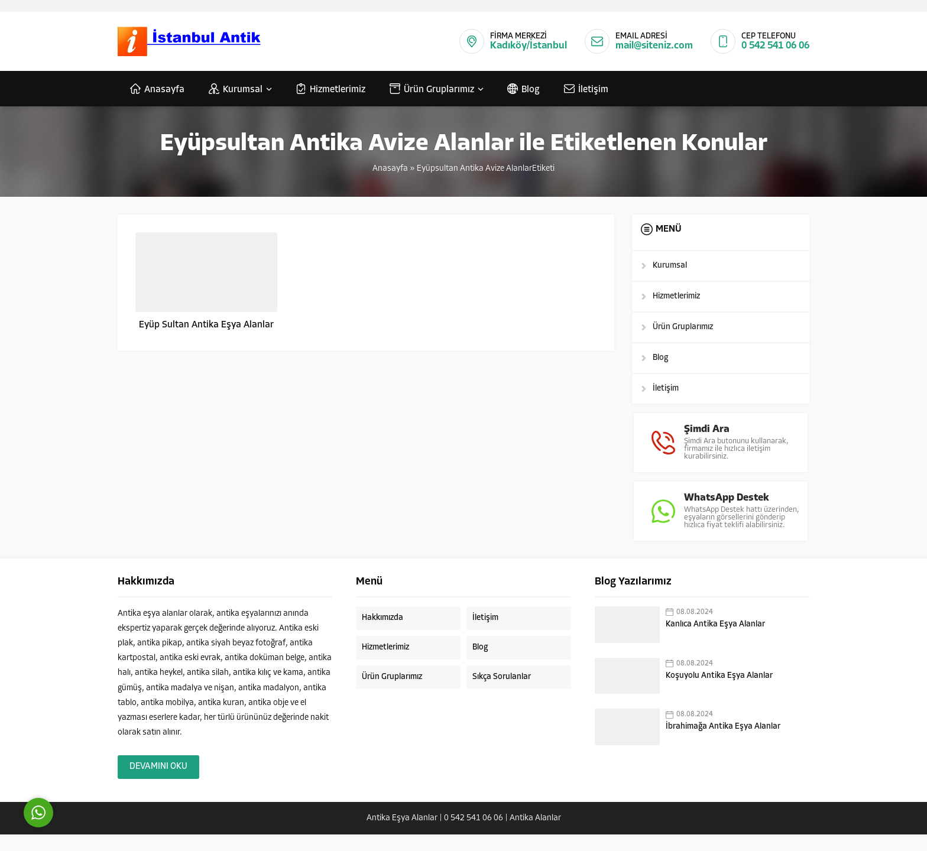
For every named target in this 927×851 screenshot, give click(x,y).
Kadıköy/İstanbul (528, 46)
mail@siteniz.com (654, 46)
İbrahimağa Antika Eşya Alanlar (723, 743)
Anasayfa (390, 168)
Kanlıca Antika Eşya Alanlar (715, 640)
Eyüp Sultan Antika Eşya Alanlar (206, 325)
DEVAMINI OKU (158, 783)
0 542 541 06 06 (775, 46)
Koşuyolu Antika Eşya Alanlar (719, 692)
